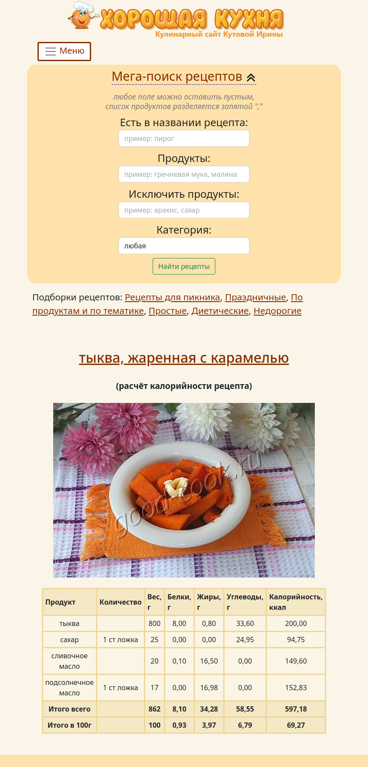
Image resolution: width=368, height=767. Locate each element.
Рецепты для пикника (172, 297)
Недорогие (278, 310)
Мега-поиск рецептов (184, 75)
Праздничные (255, 297)
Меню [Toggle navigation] (64, 51)
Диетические (220, 310)
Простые (168, 310)
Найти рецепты (184, 266)
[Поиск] (184, 138)
